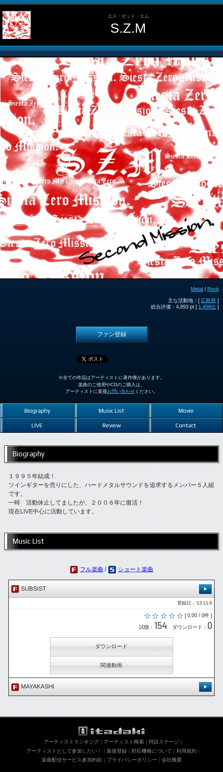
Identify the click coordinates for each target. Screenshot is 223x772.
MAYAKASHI (111, 687)
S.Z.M (128, 28)
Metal (197, 289)
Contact (186, 425)
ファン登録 (111, 334)
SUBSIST (111, 589)
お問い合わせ (121, 391)
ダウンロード (111, 646)
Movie (186, 410)
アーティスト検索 (124, 742)
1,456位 (207, 307)
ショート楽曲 (135, 569)
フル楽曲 (91, 569)
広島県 (208, 301)
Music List (111, 410)
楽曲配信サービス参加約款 (72, 760)
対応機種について (151, 751)
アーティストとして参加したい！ (64, 751)
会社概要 (172, 760)
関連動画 (111, 665)
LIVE (37, 425)
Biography (37, 410)
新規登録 (117, 751)
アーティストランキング (71, 742)
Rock (213, 289)
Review (111, 425)
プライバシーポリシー (132, 760)
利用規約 (186, 751)
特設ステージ (164, 742)
